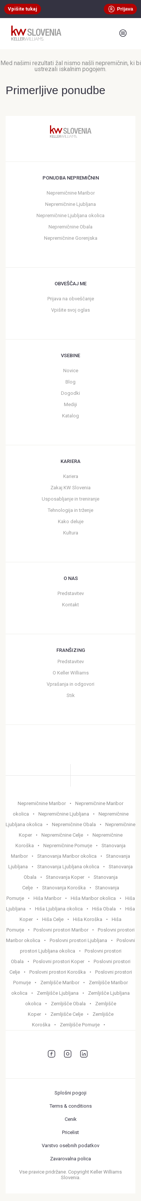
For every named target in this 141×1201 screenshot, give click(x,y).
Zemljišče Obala (68, 1003)
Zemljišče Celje (66, 1014)
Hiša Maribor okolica (93, 898)
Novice (70, 370)
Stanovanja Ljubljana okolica (68, 866)
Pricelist (70, 1132)
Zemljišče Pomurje (80, 1024)
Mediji (70, 404)
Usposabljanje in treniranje (70, 499)
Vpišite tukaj (22, 9)
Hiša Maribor (47, 898)
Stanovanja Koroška (64, 887)
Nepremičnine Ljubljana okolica (70, 215)
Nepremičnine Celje (62, 835)
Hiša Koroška (87, 919)
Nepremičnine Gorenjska (70, 238)
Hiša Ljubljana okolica (59, 909)
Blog (70, 382)
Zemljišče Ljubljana (58, 993)
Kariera (70, 476)
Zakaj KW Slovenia (70, 487)
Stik (71, 695)
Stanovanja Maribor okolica (67, 856)
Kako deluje (70, 521)
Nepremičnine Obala (70, 227)
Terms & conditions (71, 1106)
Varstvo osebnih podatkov (70, 1145)
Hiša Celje (53, 919)
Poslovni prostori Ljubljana (78, 940)
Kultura (70, 533)
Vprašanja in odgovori (70, 684)
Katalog (70, 416)
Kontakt (70, 604)
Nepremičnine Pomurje (67, 845)
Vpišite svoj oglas (70, 310)
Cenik (71, 1119)
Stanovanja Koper (65, 877)
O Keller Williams (71, 673)
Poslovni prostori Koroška (57, 972)
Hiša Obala (104, 909)
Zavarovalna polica (70, 1158)
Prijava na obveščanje (70, 298)
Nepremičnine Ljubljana (70, 204)
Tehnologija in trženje (70, 510)
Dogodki (70, 393)
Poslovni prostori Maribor (60, 930)
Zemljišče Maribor (59, 982)
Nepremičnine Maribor (71, 193)
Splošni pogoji (70, 1093)
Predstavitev (71, 593)
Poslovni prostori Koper (58, 961)
